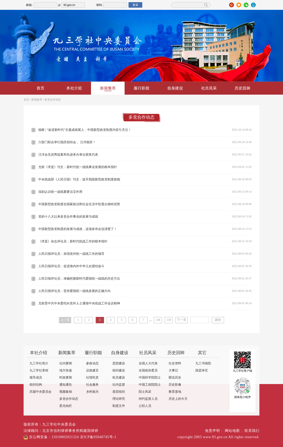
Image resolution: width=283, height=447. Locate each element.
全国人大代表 (148, 363)
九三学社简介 (38, 363)
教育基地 (175, 391)
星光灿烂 (65, 406)
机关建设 (118, 377)
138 (157, 320)
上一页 (65, 320)
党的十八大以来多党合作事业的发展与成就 (68, 216)
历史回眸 (242, 88)
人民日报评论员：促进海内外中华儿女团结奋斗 (71, 266)
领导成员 (35, 377)
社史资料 (175, 363)
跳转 (218, 320)
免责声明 (214, 431)
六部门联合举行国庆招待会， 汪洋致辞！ (67, 142)
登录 (135, 5)
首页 (40, 88)
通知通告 (65, 384)
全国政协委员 (148, 370)
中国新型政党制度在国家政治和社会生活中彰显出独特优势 (79, 204)
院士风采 (145, 391)
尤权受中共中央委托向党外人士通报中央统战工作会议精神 (79, 303)
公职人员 (145, 406)
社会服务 (92, 384)
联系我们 (251, 431)
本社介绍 (74, 88)
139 (168, 320)
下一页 (181, 320)
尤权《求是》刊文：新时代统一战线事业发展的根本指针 (77, 167)
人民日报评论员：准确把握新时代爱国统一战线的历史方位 (79, 278)
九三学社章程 (38, 370)
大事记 (173, 370)
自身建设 (175, 88)
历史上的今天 (178, 399)
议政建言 (92, 370)
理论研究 (118, 399)
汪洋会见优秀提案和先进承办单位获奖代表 (68, 154)
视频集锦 (65, 391)
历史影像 (175, 384)
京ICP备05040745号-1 (98, 437)
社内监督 (118, 384)
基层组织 (118, 391)
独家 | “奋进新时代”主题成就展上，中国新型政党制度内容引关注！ (84, 130)
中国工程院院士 (150, 384)
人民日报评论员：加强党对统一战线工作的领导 (71, 254)
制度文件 (118, 406)
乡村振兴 (92, 391)
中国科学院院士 (150, 377)
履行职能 (141, 88)
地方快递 (65, 370)
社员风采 (209, 88)
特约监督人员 (148, 399)
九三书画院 (203, 363)
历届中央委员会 (40, 391)
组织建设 (118, 370)
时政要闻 (65, 377)
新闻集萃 (108, 88)
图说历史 (175, 377)
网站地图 (234, 431)
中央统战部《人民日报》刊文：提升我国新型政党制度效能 (79, 179)
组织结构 (35, 384)
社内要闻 (65, 363)
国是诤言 (201, 370)
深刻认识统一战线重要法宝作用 (60, 192)
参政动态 (92, 363)
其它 (202, 353)
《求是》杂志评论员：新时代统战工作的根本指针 (73, 241)
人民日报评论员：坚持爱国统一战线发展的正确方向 (74, 291)
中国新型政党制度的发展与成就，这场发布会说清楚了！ (77, 229)
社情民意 (92, 377)
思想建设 (118, 363)
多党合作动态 (52, 99)
